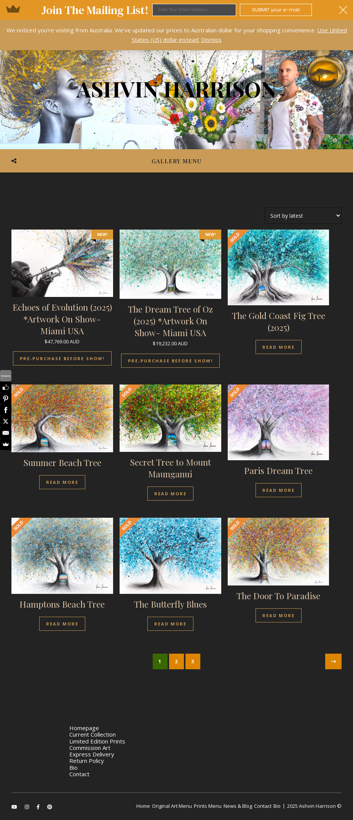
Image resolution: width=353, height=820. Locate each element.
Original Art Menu (172, 805)
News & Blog (238, 805)
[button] (176, 10)
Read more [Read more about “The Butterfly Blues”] (170, 624)
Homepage (84, 728)
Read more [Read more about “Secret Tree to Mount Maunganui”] (170, 493)
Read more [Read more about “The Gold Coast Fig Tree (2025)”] (278, 347)
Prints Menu (208, 805)
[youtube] (14, 806)
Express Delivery (91, 754)
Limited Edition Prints (97, 741)
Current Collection (92, 734)
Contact (79, 774)
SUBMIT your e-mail (276, 9)
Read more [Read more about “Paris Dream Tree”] (278, 490)
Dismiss (211, 39)
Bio (73, 767)
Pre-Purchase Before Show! (62, 358)
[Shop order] (303, 215)
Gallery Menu (176, 161)
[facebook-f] (39, 806)
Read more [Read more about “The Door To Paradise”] (278, 615)
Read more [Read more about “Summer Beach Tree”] (62, 482)
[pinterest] (49, 806)
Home (143, 805)
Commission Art (89, 747)
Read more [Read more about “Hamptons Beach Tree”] (62, 624)
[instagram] (27, 806)
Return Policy (86, 760)
